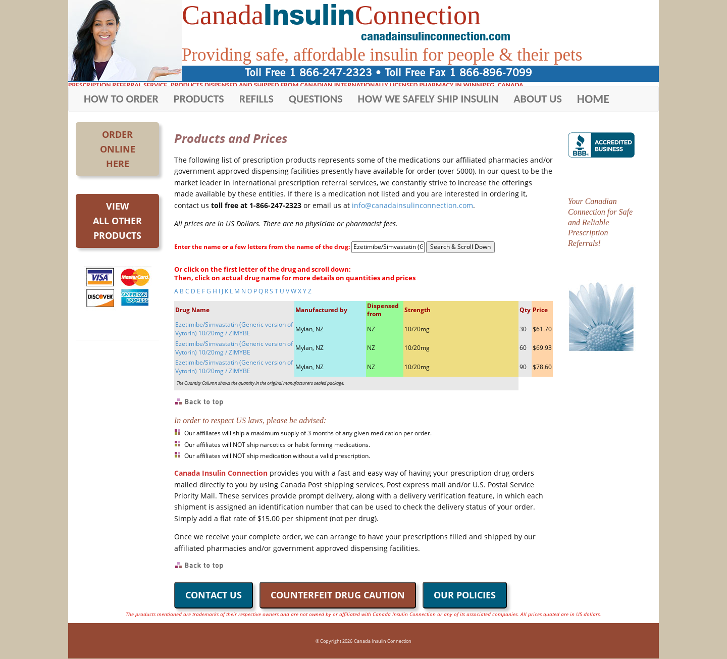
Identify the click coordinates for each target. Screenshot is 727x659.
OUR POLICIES (465, 595)
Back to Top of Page (199, 402)
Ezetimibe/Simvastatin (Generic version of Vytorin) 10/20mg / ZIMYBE (234, 328)
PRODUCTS (199, 99)
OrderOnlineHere (117, 149)
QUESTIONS (316, 99)
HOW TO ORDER (121, 99)
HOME (593, 98)
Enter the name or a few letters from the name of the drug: (262, 247)
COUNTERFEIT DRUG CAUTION (338, 595)
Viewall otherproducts (117, 220)
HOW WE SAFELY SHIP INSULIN (428, 99)
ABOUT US (537, 99)
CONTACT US (213, 595)
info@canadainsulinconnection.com (412, 205)
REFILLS (256, 99)
